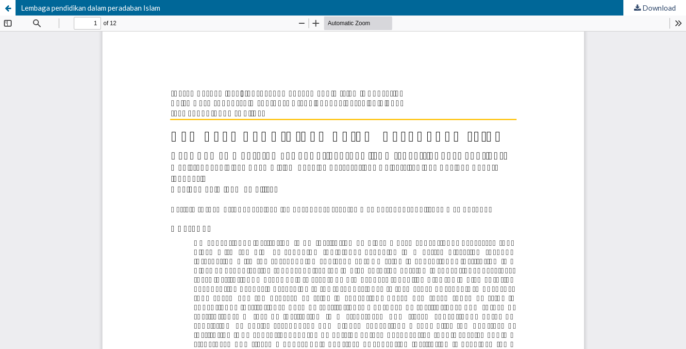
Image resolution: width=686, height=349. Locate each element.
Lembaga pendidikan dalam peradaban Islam (90, 7)
